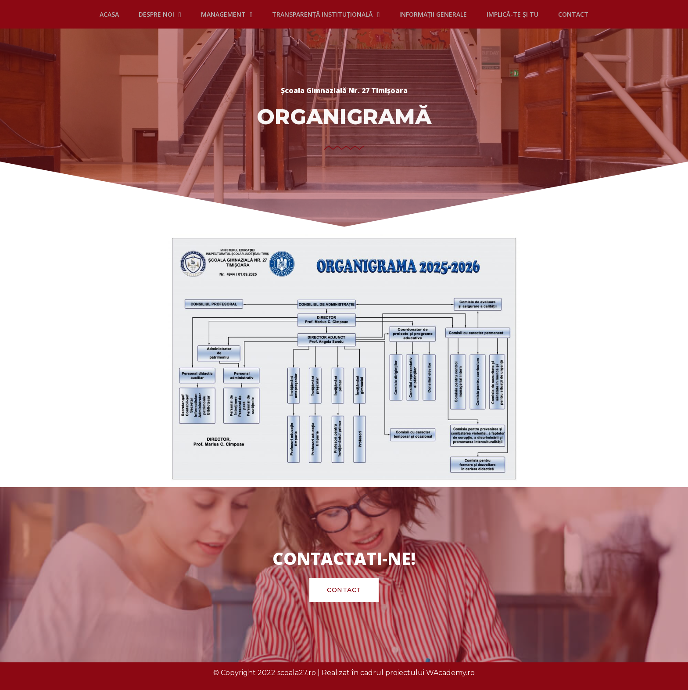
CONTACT (573, 14)
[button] (344, 590)
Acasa (109, 14)
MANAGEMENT (227, 14)
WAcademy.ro (450, 672)
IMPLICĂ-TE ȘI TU (512, 14)
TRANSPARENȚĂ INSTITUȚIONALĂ (326, 14)
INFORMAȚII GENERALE (433, 14)
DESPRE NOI (160, 14)
